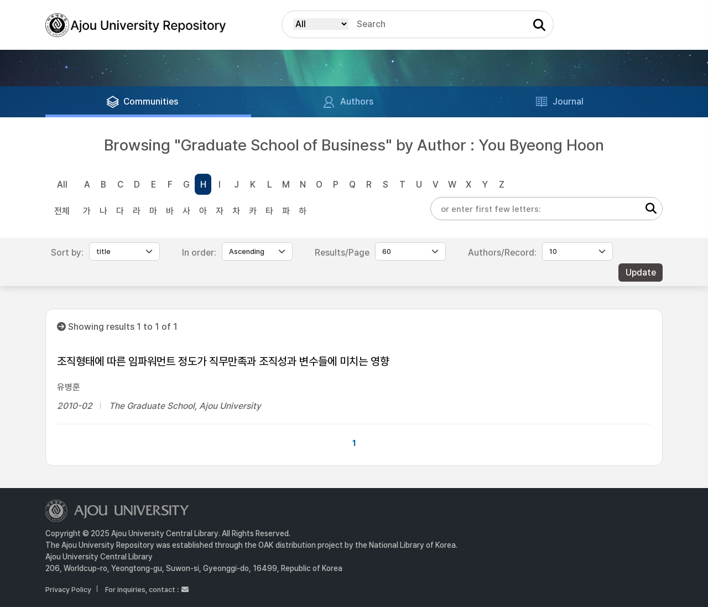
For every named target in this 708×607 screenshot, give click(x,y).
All (62, 184)
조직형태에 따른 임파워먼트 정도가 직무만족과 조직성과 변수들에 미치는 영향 (223, 361)
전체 (62, 211)
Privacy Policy (68, 589)
